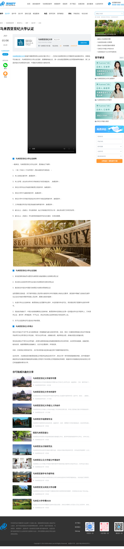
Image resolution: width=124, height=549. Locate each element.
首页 (28, 4)
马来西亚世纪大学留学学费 (44, 378)
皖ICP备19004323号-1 (83, 543)
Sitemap (77, 531)
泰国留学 (57, 4)
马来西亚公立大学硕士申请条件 (46, 460)
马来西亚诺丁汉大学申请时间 (106, 52)
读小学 (20, 13)
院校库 (65, 4)
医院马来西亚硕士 (40, 433)
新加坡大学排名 (105, 17)
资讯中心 (19, 23)
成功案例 (90, 4)
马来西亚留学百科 (40, 385)
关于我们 (73, 4)
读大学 (7, 13)
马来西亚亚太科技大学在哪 (44, 487)
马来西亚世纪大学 (45, 39)
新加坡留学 (36, 4)
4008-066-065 (118, 5)
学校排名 (76, 13)
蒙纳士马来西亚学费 (104, 39)
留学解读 (60, 13)
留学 (27, 23)
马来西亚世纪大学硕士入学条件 (46, 405)
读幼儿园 (28, 13)
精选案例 (36, 13)
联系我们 (77, 527)
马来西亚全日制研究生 (42, 446)
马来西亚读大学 (39, 412)
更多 (121, 57)
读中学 (14, 13)
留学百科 (52, 13)
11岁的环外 (99, 4)
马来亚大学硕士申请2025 (105, 48)
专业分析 (85, 13)
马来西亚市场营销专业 (42, 419)
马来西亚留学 (47, 4)
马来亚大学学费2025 (42, 501)
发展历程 (81, 4)
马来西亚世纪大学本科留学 (44, 392)
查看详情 (84, 43)
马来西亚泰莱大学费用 (104, 42)
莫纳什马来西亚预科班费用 (106, 45)
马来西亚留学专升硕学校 (43, 473)
